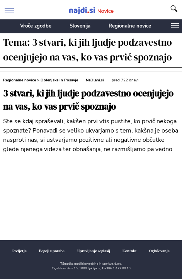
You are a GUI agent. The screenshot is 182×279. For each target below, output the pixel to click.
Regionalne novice (130, 25)
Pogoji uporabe (52, 250)
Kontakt (129, 250)
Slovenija (80, 25)
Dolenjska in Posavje (59, 80)
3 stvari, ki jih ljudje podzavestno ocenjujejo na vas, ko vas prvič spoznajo (88, 100)
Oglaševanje (159, 250)
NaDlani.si (95, 80)
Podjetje (19, 250)
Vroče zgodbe (35, 25)
